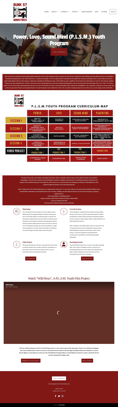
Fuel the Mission (59, 52)
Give (96, 11)
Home (46, 11)
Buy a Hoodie (87, 360)
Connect (65, 11)
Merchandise (87, 11)
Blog (113, 11)
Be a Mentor (30, 258)
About (55, 11)
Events (75, 11)
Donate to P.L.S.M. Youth (30, 360)
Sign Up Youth (87, 258)
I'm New (104, 11)
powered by (59, 405)
